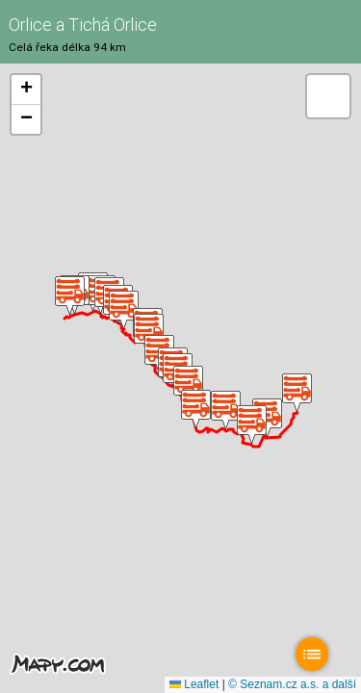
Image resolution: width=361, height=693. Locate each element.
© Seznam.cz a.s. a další (292, 684)
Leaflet (194, 684)
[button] (297, 393)
